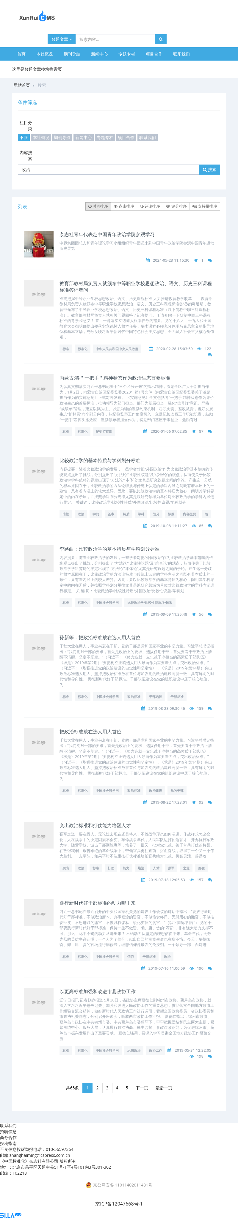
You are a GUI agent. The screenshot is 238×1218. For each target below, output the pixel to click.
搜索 (209, 169)
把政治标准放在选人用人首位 (90, 731)
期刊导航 (72, 54)
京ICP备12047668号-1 (119, 1203)
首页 (21, 54)
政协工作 (155, 1050)
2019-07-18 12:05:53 (166, 879)
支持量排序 (204, 206)
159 (200, 708)
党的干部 (177, 790)
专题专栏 (126, 54)
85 (201, 525)
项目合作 (154, 54)
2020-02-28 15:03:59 (174, 348)
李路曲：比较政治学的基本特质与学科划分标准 (109, 549)
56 (201, 614)
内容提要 (189, 514)
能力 (126, 868)
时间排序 (98, 206)
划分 (156, 514)
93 (201, 802)
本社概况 (44, 54)
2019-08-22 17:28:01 (169, 802)
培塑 (141, 868)
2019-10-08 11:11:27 (169, 525)
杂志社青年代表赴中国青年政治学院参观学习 (107, 234)
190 (200, 968)
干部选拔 (155, 696)
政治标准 (133, 696)
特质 (126, 514)
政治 (81, 514)
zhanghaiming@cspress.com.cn (40, 1155)
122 (208, 348)
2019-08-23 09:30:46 (166, 708)
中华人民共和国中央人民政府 (117, 349)
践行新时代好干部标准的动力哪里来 (98, 903)
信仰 (130, 956)
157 (200, 879)
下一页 (142, 1088)
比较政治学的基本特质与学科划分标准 (100, 460)
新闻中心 (99, 54)
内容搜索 (26, 155)
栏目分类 (26, 125)
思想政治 (133, 1050)
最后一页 (164, 1088)
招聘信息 (8, 1131)
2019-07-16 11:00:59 (166, 968)
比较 (65, 514)
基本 (111, 514)
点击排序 (124, 206)
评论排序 (150, 206)
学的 (96, 514)
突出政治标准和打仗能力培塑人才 (95, 825)
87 (201, 431)
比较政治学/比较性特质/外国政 (150, 602)
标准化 (82, 349)
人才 (156, 868)
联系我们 (181, 54)
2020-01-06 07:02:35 (169, 431)
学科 (141, 514)
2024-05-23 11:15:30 (171, 260)
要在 (201, 868)
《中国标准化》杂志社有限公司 (29, 1161)
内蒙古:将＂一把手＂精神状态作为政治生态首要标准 (115, 378)
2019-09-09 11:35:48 (169, 614)
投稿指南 (8, 1143)
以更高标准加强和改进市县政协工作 (98, 991)
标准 (65, 349)
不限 (24, 137)
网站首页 (21, 85)
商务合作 (8, 1137)
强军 (171, 868)
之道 (186, 868)
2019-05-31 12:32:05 (193, 1050)
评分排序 (176, 206)
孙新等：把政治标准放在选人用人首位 (100, 637)
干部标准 (177, 696)
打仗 (111, 868)
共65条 (72, 1088)
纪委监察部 (104, 431)
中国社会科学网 (107, 602)
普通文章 (61, 39)
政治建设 (155, 790)
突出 (65, 868)
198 (200, 1056)
